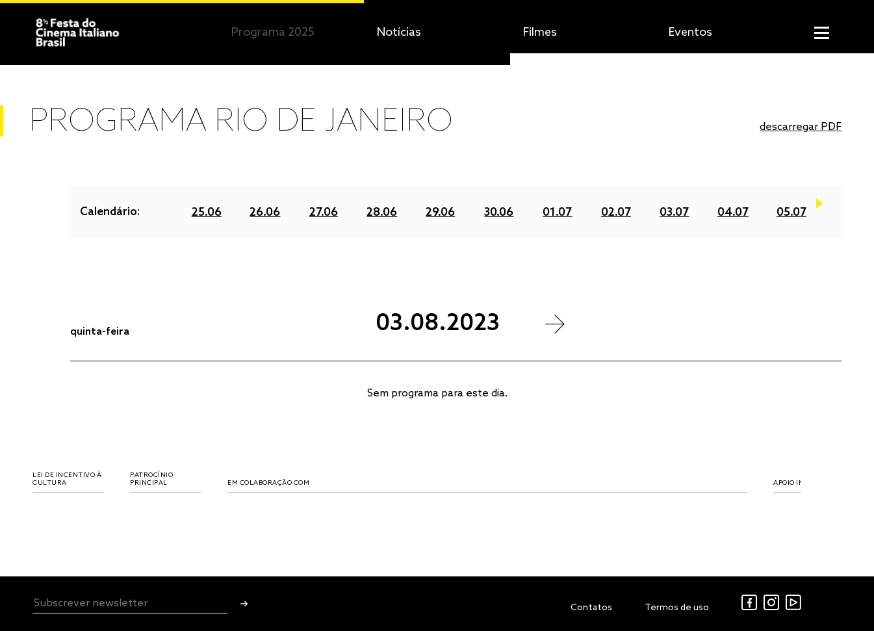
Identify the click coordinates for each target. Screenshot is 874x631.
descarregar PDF (801, 127)
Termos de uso (677, 607)
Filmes (540, 32)
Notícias (399, 32)
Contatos (591, 607)
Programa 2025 (273, 32)
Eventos (690, 32)
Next (819, 207)
